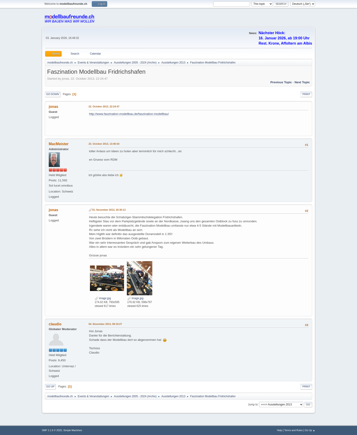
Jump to (253, 404)
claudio (55, 324)
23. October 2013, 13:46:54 (104, 143)
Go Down (52, 94)
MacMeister (59, 144)
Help (279, 430)
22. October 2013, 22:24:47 (104, 106)
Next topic (302, 82)
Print (306, 94)
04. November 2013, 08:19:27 (105, 324)
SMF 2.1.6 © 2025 (52, 430)
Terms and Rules (293, 430)
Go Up (50, 386)
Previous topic (281, 82)
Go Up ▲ (310, 430)
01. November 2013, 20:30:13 (109, 209)
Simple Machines (72, 430)
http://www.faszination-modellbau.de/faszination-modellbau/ (129, 114)
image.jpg (103, 298)
